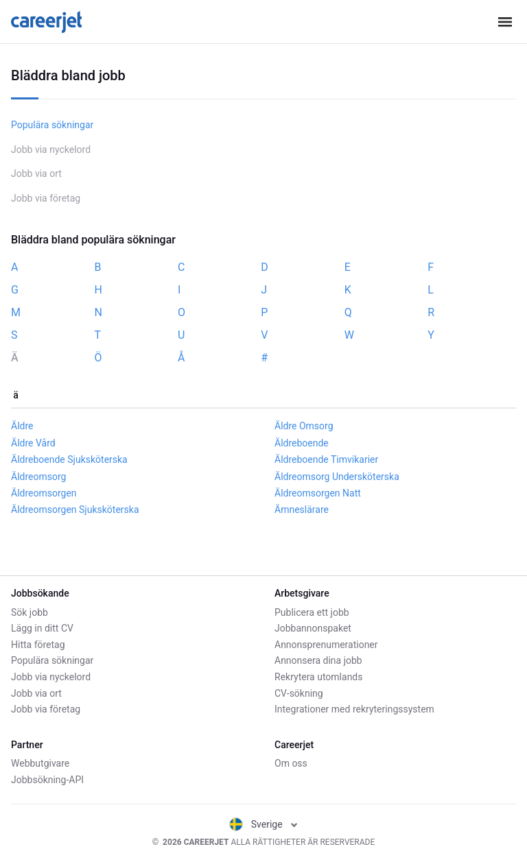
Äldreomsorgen (44, 493)
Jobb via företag (45, 198)
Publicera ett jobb (311, 612)
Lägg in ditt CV (42, 628)
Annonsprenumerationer (326, 644)
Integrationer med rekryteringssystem (354, 709)
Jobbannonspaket (312, 628)
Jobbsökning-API (47, 779)
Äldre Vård (33, 443)
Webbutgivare (40, 763)
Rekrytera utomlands (318, 676)
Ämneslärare (301, 509)
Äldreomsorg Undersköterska (336, 476)
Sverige (263, 824)
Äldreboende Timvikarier (326, 459)
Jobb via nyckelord (51, 149)
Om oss (290, 763)
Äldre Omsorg (303, 425)
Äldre (22, 425)
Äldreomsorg (38, 476)
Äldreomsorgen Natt (317, 493)
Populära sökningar (52, 124)
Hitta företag (38, 644)
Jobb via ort (36, 173)
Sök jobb (29, 612)
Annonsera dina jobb (318, 660)
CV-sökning (298, 693)
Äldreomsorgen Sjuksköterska (75, 509)
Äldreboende (301, 443)
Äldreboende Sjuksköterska (69, 459)
